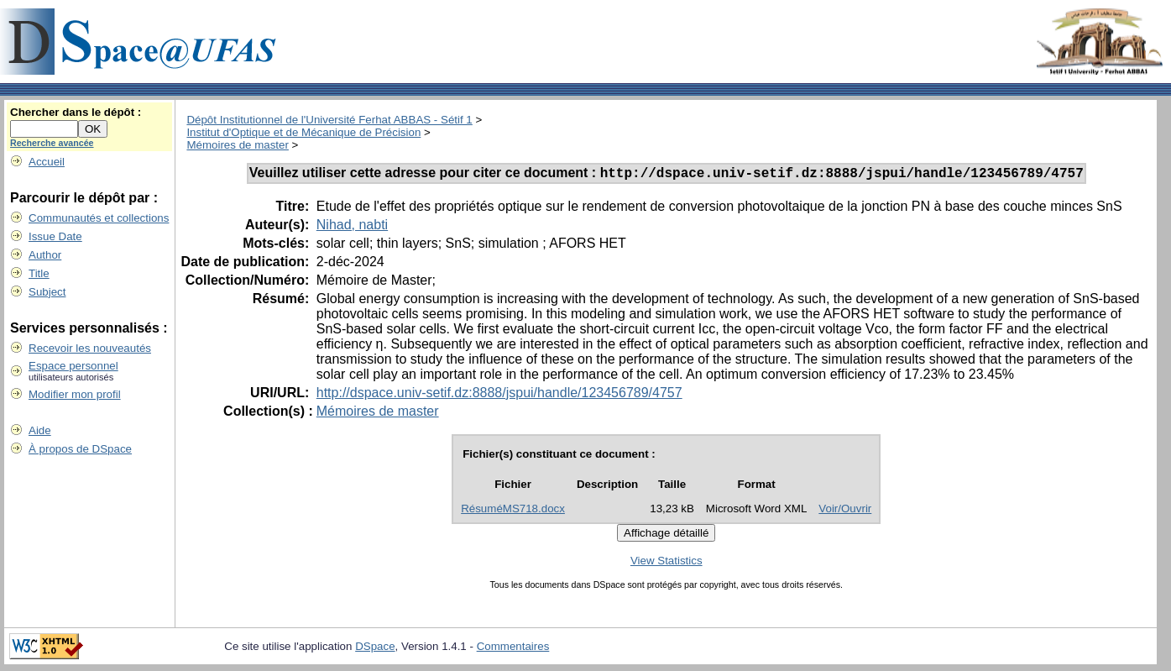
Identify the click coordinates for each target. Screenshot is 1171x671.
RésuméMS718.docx (513, 511)
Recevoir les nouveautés (90, 348)
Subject (47, 292)
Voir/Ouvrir (844, 511)
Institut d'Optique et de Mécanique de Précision (303, 132)
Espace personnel (73, 365)
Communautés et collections (99, 218)
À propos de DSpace (80, 449)
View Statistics (666, 563)
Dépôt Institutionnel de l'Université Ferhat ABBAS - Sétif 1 (329, 119)
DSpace (375, 648)
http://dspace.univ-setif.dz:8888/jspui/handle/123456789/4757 (499, 395)
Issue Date (55, 236)
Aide (40, 430)
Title (39, 273)
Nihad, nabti (352, 227)
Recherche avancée (52, 143)
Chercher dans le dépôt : (75, 112)
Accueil (47, 161)
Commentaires (513, 648)
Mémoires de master (237, 145)
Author (45, 255)
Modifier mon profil (75, 394)
